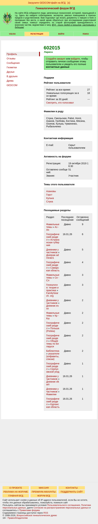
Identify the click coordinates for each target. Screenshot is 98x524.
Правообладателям (17, 518)
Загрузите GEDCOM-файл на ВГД (47, 2)
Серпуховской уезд (52, 370)
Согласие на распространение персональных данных (61, 507)
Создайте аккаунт (56, 58)
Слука (49, 201)
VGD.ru (12, 34)
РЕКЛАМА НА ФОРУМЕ (15, 491)
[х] (68, 2)
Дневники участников (52, 251)
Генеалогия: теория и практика (52, 287)
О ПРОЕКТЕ (15, 488)
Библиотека (52, 351)
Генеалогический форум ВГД (55, 8)
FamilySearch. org (52, 294)
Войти (61, 34)
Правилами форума (29, 510)
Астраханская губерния (52, 242)
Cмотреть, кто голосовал (60, 102)
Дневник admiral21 (52, 256)
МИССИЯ (44, 488)
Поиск (86, 34)
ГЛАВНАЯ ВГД (15, 495)
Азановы (51, 191)
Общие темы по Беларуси (52, 344)
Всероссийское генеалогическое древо (37, 515)
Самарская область (53, 269)
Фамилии (51, 394)
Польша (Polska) (52, 329)
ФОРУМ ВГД (43, 495)
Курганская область (53, 405)
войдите (75, 58)
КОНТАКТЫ (72, 488)
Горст (49, 194)
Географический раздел (52, 237)
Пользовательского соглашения (63, 505)
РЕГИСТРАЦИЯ (36, 34)
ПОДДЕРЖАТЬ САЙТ (72, 491)
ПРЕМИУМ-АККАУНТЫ (43, 491)
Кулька (50, 198)
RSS (46, 513)
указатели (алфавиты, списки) (52, 356)
